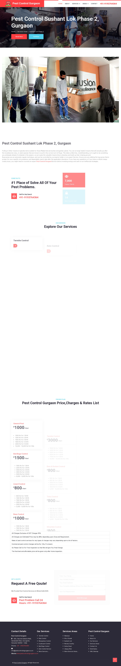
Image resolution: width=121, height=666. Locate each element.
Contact (94, 3)
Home (60, 3)
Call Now (36, 36)
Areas (85, 3)
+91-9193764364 (108, 3)
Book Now (19, 36)
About (67, 3)
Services (75, 3)
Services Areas (22, 31)
